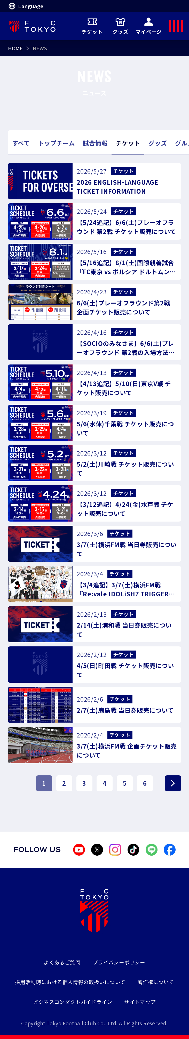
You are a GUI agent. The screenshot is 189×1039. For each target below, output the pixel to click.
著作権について (155, 982)
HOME (15, 48)
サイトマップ (140, 1001)
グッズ (120, 26)
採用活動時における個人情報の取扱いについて (70, 982)
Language (25, 6)
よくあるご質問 (62, 962)
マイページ (149, 26)
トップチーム (56, 143)
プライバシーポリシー (119, 962)
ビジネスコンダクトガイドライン (72, 1001)
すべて (21, 143)
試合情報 (95, 143)
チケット (92, 26)
